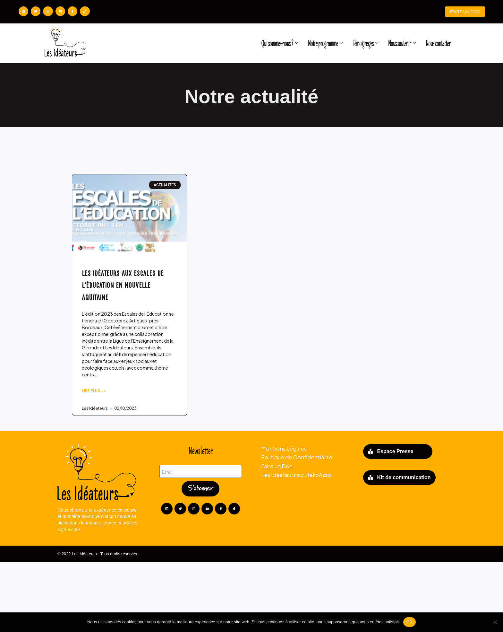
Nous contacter (438, 44)
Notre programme (325, 44)
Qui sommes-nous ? (279, 44)
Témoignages (366, 44)
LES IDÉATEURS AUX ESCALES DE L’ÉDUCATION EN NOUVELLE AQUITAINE (123, 351)
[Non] (495, 622)
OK (409, 621)
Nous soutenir (402, 44)
